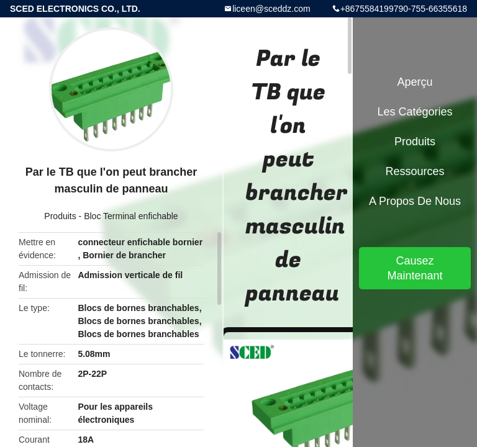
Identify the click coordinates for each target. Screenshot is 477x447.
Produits (60, 216)
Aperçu (414, 82)
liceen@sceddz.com (271, 9)
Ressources (414, 171)
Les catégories (414, 112)
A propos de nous (415, 201)
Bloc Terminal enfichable (131, 216)
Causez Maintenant (414, 268)
